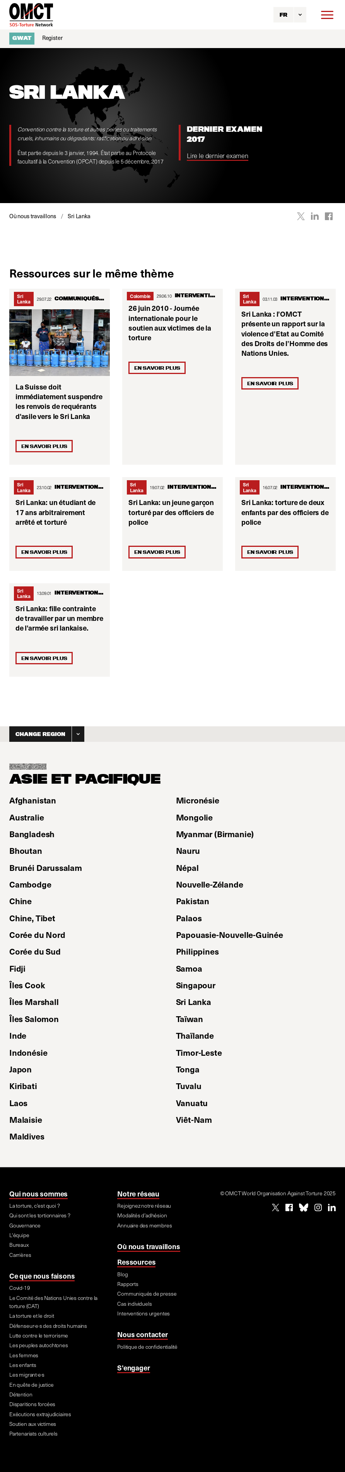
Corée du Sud (35, 951)
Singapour (195, 985)
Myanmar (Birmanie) (215, 833)
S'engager (133, 1367)
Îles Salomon (34, 1018)
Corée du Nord (37, 934)
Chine (20, 901)
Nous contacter (142, 1334)
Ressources (136, 1262)
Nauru (188, 850)
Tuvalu (189, 1085)
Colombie (140, 296)
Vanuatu (192, 1102)
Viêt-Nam (194, 1119)
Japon (20, 1069)
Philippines (197, 951)
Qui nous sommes (38, 1193)
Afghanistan (32, 800)
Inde (17, 1035)
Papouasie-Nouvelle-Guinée (229, 934)
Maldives (26, 1136)
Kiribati (23, 1085)
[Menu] (327, 14)
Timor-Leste (199, 1052)
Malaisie (25, 1119)
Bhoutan (25, 850)
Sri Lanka (24, 298)
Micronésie (197, 800)
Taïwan (189, 1018)
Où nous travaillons (148, 1246)
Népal (187, 867)
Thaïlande (195, 1035)
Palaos (189, 918)
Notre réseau (138, 1193)
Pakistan (193, 901)
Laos (18, 1102)
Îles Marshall (34, 1001)
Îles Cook (27, 985)
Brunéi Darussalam (45, 867)
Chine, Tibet (32, 918)
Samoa (189, 968)
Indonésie (28, 1052)
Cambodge (30, 884)
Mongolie (194, 817)
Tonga (188, 1069)
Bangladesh (32, 833)
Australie (26, 817)
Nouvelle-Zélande (209, 884)
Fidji (17, 968)
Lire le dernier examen (217, 155)
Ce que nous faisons (42, 1275)
